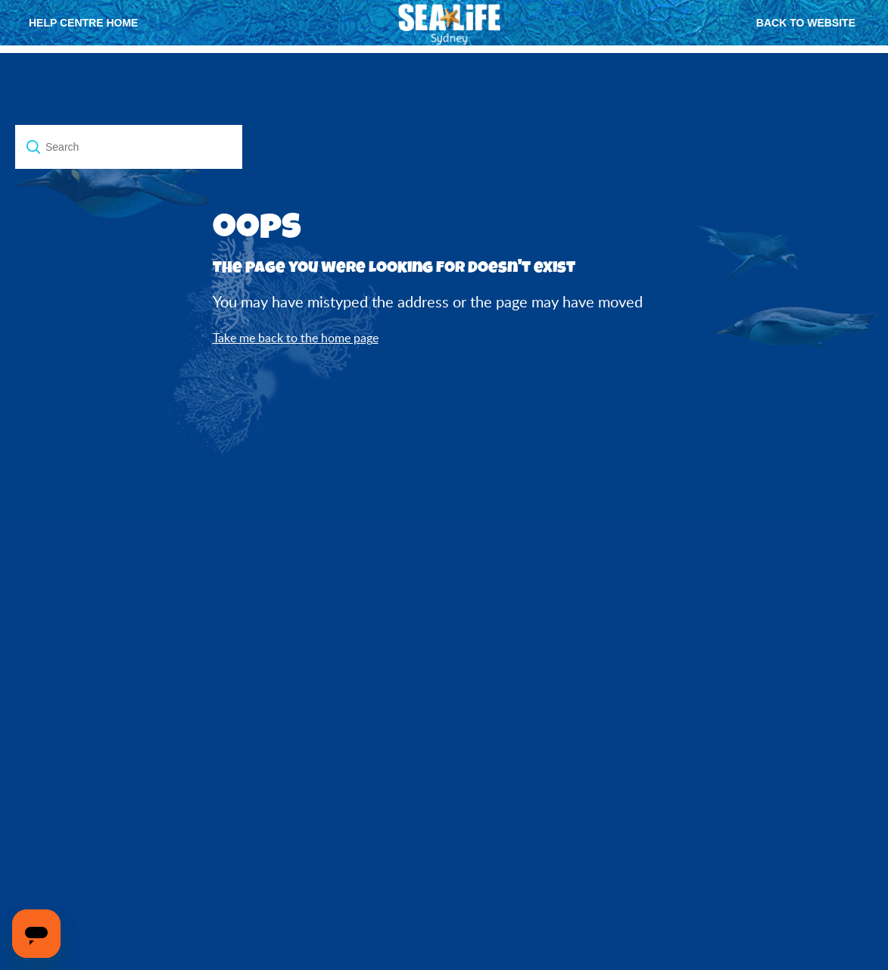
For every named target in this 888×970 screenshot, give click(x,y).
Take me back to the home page (296, 338)
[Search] (128, 147)
